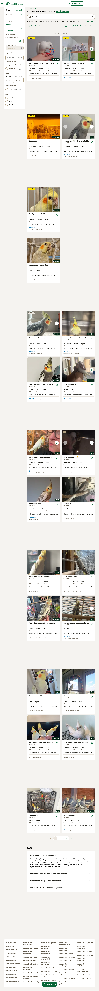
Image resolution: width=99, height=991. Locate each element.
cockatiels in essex (12, 981)
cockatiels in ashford (84, 952)
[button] (78, 82)
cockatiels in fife (65, 960)
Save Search (34, 60)
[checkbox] (7, 76)
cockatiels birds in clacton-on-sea (47, 976)
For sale (10, 60)
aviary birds (9, 946)
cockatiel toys (10, 967)
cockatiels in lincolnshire (27, 968)
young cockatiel (11, 943)
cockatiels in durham (66, 969)
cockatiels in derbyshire (45, 963)
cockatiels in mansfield (81, 959)
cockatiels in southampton (64, 965)
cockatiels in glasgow (85, 943)
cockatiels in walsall (30, 973)
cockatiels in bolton (30, 964)
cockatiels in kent (29, 960)
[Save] (57, 98)
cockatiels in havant (84, 978)
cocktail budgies (11, 971)
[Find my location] (20, 122)
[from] (10, 161)
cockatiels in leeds (66, 953)
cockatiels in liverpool (49, 971)
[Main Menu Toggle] (2, 3)
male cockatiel (10, 974)
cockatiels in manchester (81, 947)
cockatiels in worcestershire (82, 970)
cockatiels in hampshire (27, 952)
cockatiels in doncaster (45, 947)
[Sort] (79, 60)
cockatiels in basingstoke (45, 952)
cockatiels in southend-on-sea (65, 944)
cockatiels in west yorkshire (65, 983)
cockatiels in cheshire (67, 957)
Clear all (19, 44)
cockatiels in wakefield (81, 965)
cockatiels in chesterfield (45, 958)
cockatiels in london (30, 957)
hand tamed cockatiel (13, 964)
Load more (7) (19, 111)
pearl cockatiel (10, 957)
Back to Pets (10, 48)
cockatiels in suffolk (48, 968)
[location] (15, 122)
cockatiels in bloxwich (67, 978)
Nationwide (62, 45)
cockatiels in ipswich (48, 943)
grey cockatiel (10, 953)
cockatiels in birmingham (27, 944)
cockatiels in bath (83, 975)
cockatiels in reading (48, 980)
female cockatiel (11, 978)
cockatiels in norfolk (30, 948)
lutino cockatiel (11, 950)
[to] (19, 161)
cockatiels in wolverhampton (64, 974)
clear (20, 66)
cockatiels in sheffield (85, 955)
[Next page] (71, 788)
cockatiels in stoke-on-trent (30, 977)
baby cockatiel (10, 960)
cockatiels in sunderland (63, 949)
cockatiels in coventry (31, 982)
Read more (91, 55)
